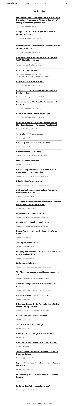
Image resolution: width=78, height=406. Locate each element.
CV (40, 3)
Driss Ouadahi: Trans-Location (29, 181)
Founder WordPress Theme (33, 403)
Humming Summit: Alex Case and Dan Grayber (36, 342)
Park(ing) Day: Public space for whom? (33, 386)
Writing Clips (29, 3)
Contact (45, 3)
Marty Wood (11, 3)
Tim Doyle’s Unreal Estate (27, 242)
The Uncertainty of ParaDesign (29, 324)
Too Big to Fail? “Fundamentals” (30, 134)
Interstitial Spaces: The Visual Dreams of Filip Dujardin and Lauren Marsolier (36, 170)
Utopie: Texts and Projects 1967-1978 (32, 295)
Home (22, 3)
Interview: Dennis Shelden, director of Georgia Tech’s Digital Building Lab (36, 58)
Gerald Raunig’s (31, 315)
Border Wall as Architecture (28, 70)
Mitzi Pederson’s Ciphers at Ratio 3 (31, 213)
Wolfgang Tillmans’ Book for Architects (33, 143)
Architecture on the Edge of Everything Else (35, 333)
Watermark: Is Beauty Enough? (29, 151)
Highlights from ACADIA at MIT (30, 81)
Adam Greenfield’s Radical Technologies (33, 113)
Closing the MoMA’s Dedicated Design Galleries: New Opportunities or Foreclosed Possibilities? (36, 123)
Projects (36, 3)
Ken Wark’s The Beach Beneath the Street (34, 222)
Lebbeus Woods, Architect (27, 160)
